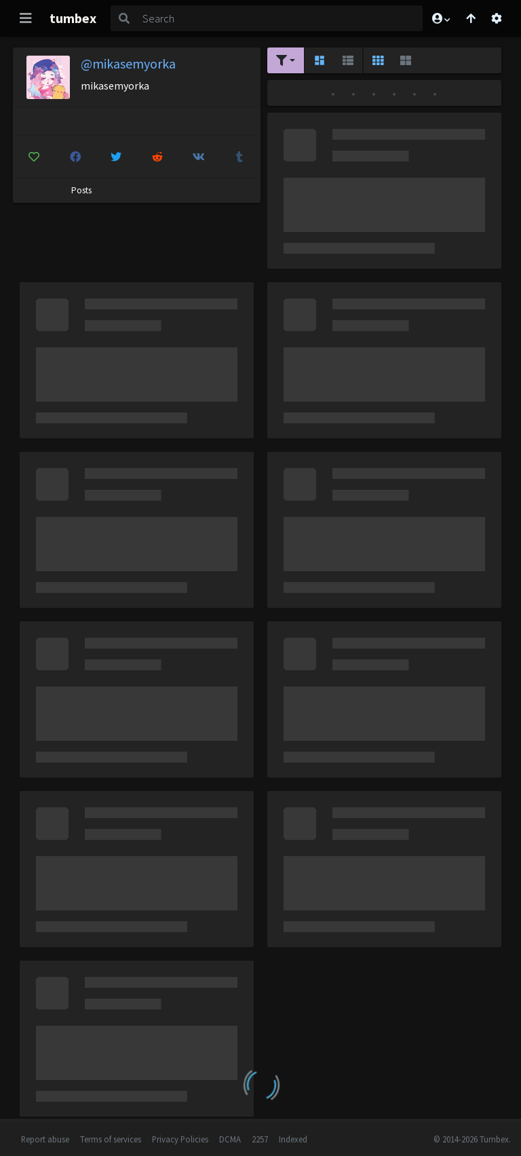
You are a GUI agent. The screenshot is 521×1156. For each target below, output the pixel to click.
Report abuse (45, 1139)
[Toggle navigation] (26, 18)
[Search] (280, 18)
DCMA (230, 1139)
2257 (260, 1139)
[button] (440, 18)
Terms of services (110, 1139)
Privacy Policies (180, 1139)
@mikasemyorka (128, 63)
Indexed (293, 1139)
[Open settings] (496, 18)
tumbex (73, 17)
